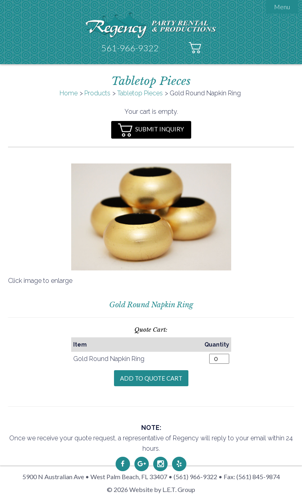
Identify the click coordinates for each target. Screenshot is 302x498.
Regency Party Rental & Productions (151, 25)
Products (97, 93)
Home (69, 93)
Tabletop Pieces (140, 93)
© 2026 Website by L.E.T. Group (151, 489)
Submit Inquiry (151, 130)
